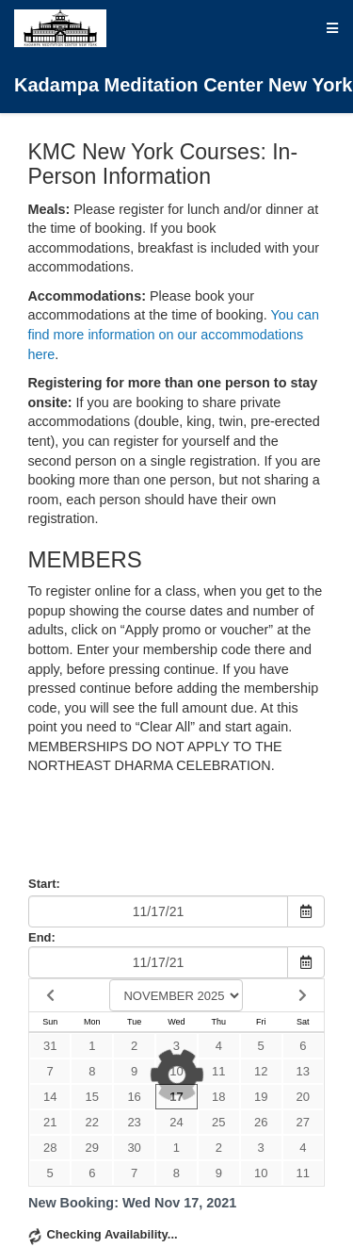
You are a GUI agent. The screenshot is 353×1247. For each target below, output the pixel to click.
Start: (44, 884)
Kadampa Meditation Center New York (183, 52)
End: (42, 937)
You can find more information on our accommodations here (173, 334)
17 (176, 1097)
